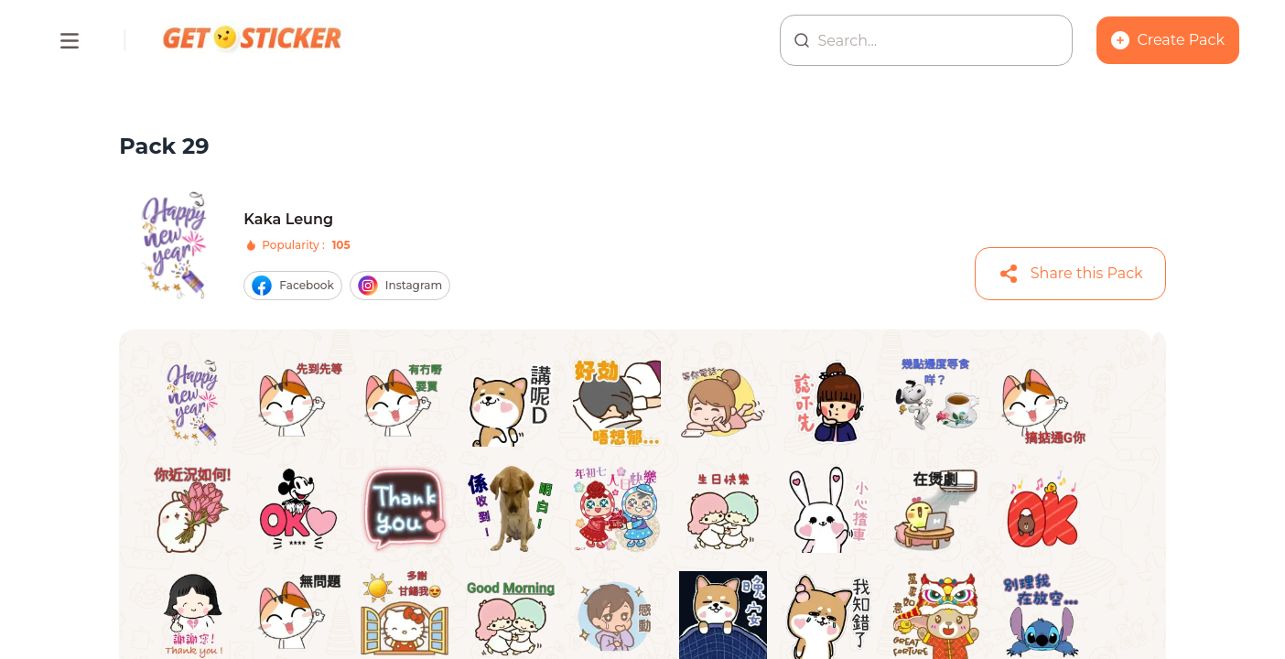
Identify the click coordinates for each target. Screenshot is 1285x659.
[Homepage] (253, 40)
